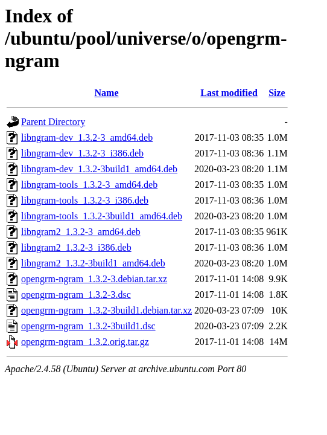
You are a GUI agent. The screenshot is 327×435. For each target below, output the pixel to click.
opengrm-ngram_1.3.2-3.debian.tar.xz (94, 279)
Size (276, 93)
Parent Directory (53, 122)
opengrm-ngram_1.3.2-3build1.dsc (88, 326)
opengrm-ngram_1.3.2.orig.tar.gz (85, 342)
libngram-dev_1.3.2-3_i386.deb (82, 153)
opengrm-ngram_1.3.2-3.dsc (76, 294)
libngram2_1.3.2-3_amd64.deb (81, 232)
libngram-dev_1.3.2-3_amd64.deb (87, 137)
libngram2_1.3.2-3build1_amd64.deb (93, 263)
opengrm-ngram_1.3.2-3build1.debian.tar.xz (106, 310)
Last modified (229, 93)
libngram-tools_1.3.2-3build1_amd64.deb (101, 216)
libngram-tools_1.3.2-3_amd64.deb (89, 184)
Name (107, 93)
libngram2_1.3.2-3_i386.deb (76, 247)
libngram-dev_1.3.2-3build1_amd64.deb (99, 169)
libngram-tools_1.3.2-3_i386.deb (84, 200)
